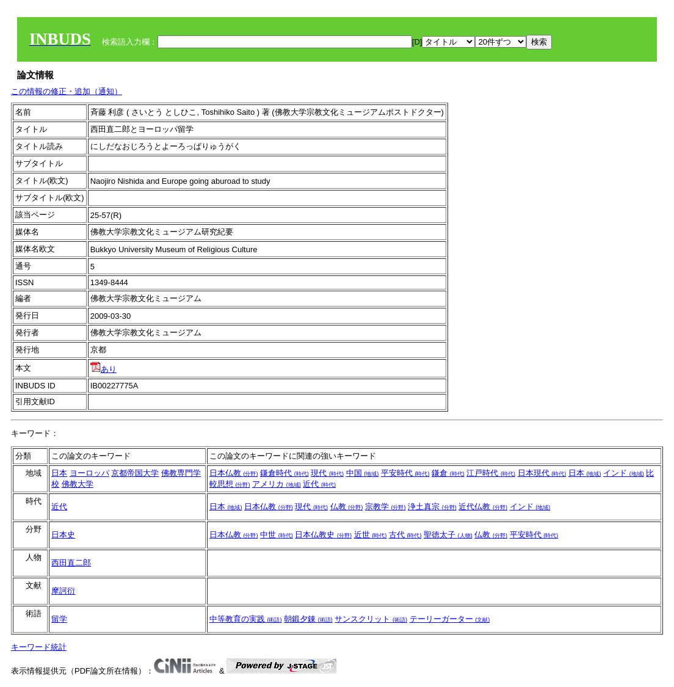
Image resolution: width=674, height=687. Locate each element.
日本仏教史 (323, 534)
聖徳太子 (448, 534)
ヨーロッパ (89, 473)
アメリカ (276, 484)
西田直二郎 (71, 562)
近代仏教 (482, 506)
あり (103, 369)
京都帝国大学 (135, 473)
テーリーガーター (450, 618)
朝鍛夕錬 (308, 618)
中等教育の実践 (245, 618)
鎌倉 (448, 473)
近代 (319, 484)
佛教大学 (77, 484)
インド (623, 473)
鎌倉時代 (284, 473)
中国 (362, 473)
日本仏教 (233, 473)
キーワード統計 (39, 647)
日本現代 (542, 473)
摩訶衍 (63, 590)
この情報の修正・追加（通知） (66, 91)
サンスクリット (371, 618)
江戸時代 (490, 473)
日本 (59, 473)
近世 (370, 534)
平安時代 (405, 473)
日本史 (63, 534)
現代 (327, 473)
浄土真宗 (432, 506)
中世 (276, 534)
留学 (59, 618)
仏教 (346, 506)
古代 (405, 534)
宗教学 (385, 506)
